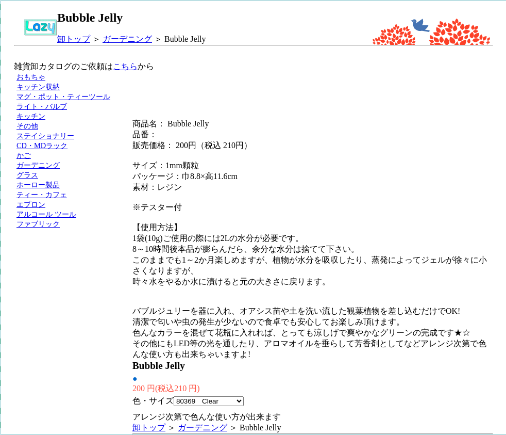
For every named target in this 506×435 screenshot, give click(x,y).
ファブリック (38, 224)
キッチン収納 (38, 87)
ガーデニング (127, 39)
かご (23, 155)
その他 (27, 126)
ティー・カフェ (41, 194)
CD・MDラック (42, 145)
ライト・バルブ (41, 106)
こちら (125, 66)
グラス (27, 175)
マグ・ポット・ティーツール (63, 96)
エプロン (30, 204)
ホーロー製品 (38, 185)
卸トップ (73, 39)
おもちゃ (30, 77)
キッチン (30, 116)
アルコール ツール (46, 214)
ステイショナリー (45, 136)
